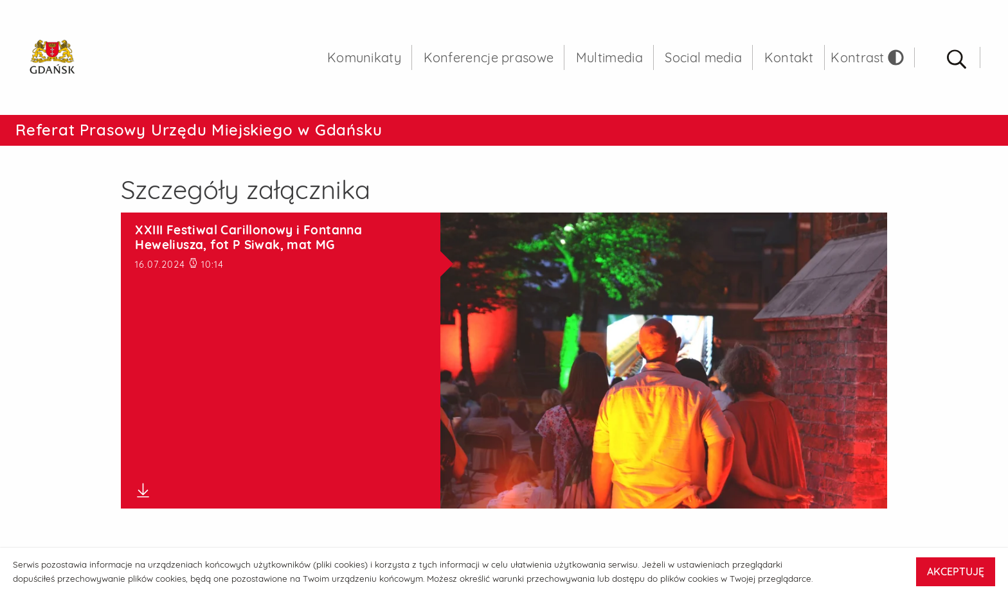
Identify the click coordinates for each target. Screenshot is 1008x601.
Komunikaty (364, 57)
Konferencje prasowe (489, 57)
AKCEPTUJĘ (955, 571)
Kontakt (789, 57)
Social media (703, 57)
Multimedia (609, 57)
